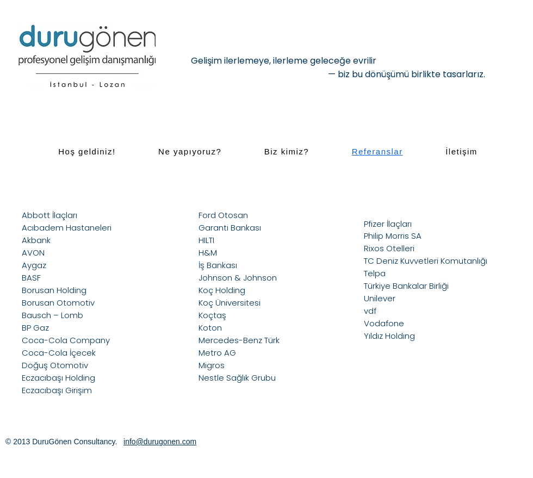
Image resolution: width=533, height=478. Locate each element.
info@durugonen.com (159, 441)
